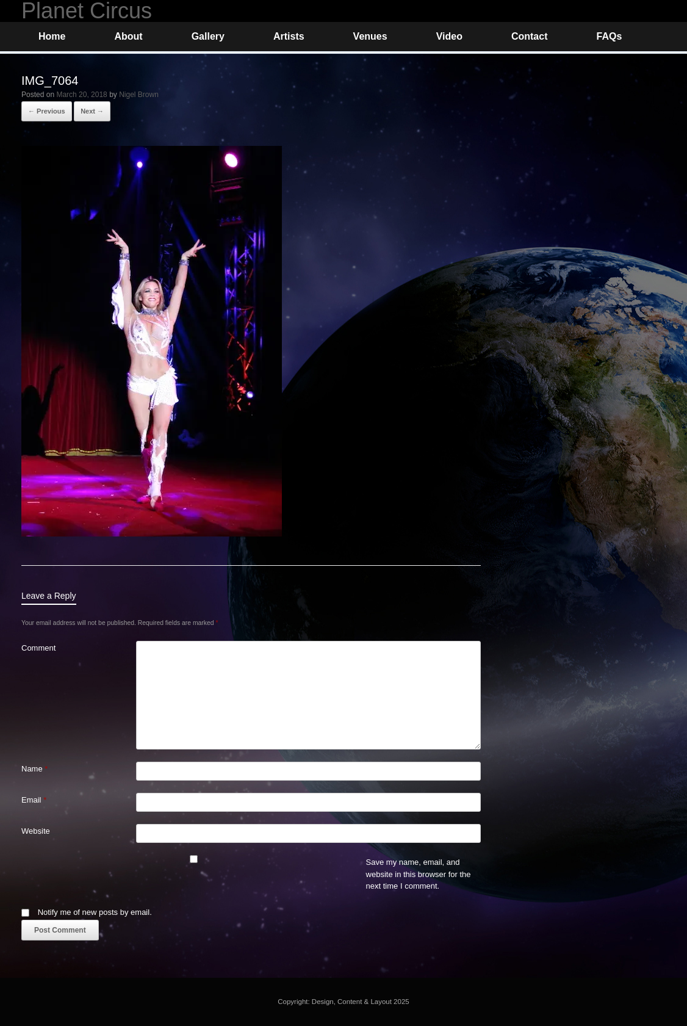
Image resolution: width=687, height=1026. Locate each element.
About (128, 36)
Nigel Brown (139, 94)
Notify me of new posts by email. (95, 912)
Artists (288, 36)
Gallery (208, 36)
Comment (38, 647)
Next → (92, 111)
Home (51, 36)
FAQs (609, 36)
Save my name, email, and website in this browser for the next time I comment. (418, 874)
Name (34, 768)
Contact (529, 36)
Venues (370, 36)
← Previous (46, 111)
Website (35, 831)
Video (449, 36)
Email (33, 799)
